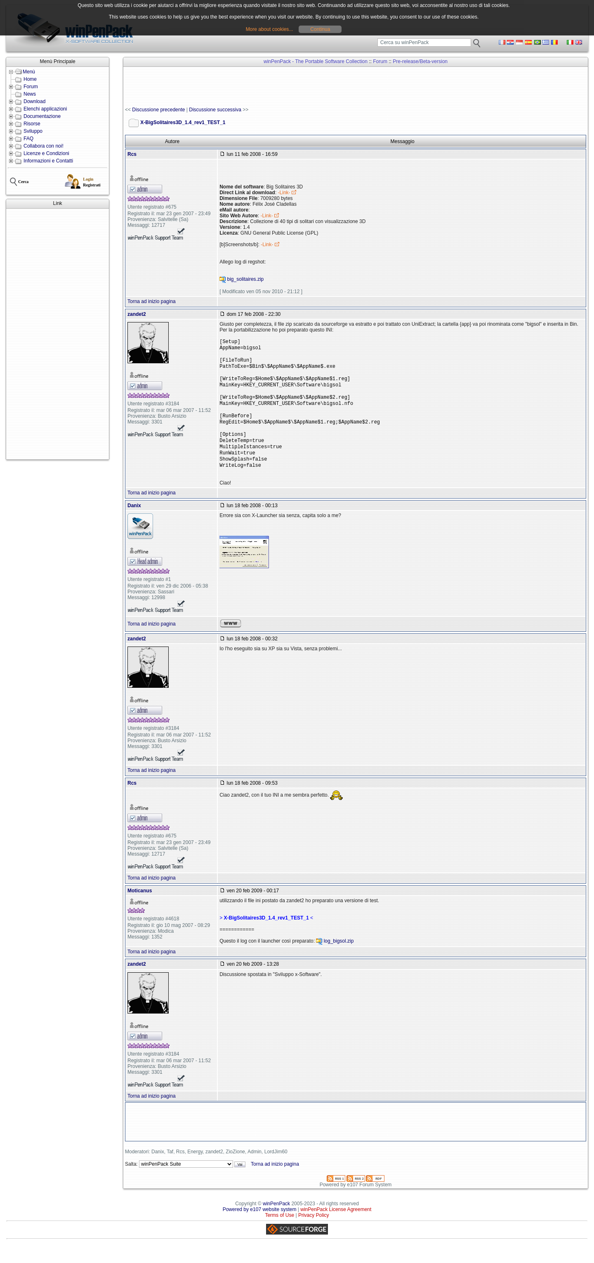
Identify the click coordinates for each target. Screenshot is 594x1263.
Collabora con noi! (44, 146)
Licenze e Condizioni (46, 153)
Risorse (32, 124)
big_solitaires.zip (245, 279)
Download (34, 101)
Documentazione (42, 116)
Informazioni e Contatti (48, 161)
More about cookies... (269, 29)
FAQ (28, 138)
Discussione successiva (215, 110)
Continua (320, 29)
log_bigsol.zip (339, 958)
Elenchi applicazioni (45, 109)
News (30, 94)
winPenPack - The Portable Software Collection (316, 61)
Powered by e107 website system (260, 1227)
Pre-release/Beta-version (420, 61)
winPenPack (276, 1221)
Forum (31, 86)
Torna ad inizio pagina (151, 301)
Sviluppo (33, 131)
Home (30, 79)
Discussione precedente (158, 110)
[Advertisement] (57, 334)
